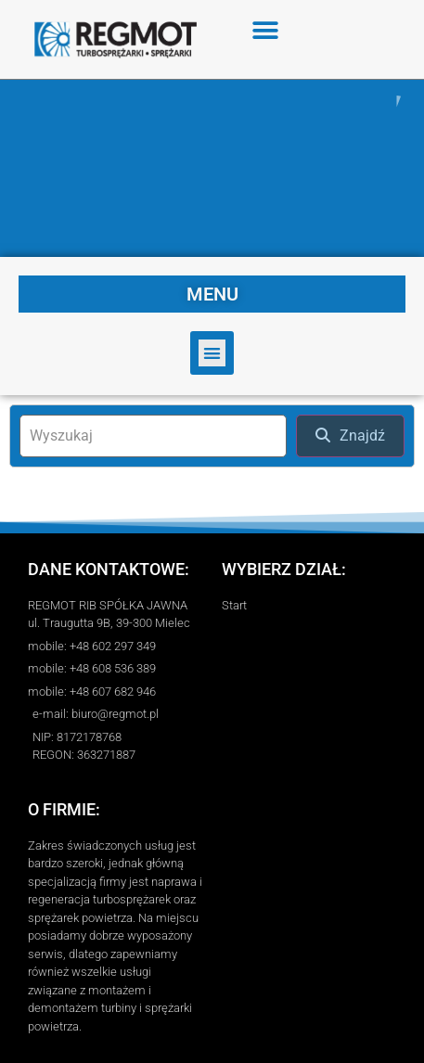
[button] (266, 30)
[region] (212, 168)
